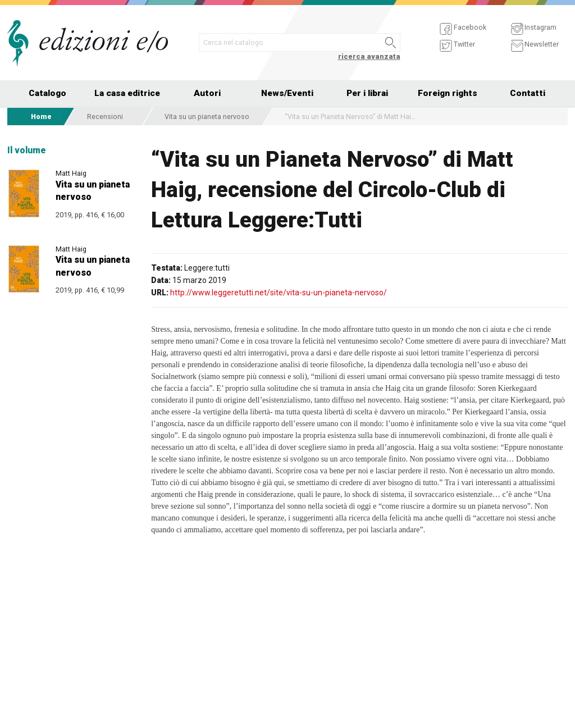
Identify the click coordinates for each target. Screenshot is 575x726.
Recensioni (105, 116)
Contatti (527, 93)
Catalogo (47, 93)
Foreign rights (447, 93)
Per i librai (367, 93)
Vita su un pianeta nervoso (207, 116)
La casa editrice (127, 93)
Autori (207, 93)
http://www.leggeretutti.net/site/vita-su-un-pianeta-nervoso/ (278, 292)
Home (41, 116)
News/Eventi (287, 93)
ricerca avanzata (369, 56)
